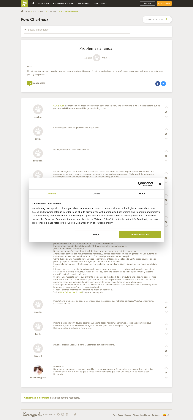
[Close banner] (160, 184)
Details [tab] (96, 193)
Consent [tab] (51, 193)
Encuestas (83, 3)
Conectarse (147, 3)
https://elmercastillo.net (70, 292)
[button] (157, 83)
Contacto (156, 415)
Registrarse (164, 3)
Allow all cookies (140, 234)
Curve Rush (58, 105)
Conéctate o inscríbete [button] (36, 397)
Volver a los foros (157, 19)
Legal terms (145, 415)
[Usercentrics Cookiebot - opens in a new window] (140, 184)
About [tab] (141, 193)
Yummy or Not (99, 3)
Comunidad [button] (44, 3)
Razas (120, 415)
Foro (115, 415)
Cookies (127, 415)
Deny (96, 234)
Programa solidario (64, 3)
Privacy (136, 415)
